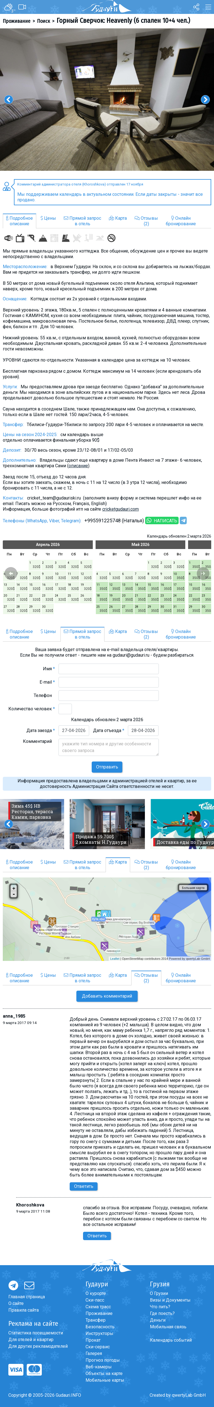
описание (78, 465)
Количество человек (31, 708)
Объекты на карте (104, 1373)
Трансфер (96, 1320)
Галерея (94, 1353)
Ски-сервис (98, 1346)
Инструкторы (99, 1333)
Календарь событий (171, 1340)
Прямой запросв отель (82, 221)
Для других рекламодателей (38, 1346)
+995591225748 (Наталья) (114, 520)
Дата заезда (40, 730)
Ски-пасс (95, 1300)
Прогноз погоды (103, 1360)
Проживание (16, 21)
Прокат (93, 1340)
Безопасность (100, 1326)
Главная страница (26, 1296)
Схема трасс (98, 1306)
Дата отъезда (108, 730)
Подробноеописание (19, 221)
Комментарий (39, 741)
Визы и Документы (170, 1300)
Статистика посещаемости (35, 1333)
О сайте (16, 1303)
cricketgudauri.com (120, 509)
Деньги (158, 1320)
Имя (49, 668)
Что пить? (160, 1306)
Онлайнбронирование (181, 221)
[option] (107, 99)
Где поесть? (162, 1313)
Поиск (43, 21)
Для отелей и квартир (31, 1339)
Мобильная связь (168, 1326)
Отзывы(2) (146, 221)
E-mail (47, 682)
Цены (48, 218)
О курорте (96, 1293)
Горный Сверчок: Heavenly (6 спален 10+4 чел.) (123, 20)
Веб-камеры (99, 1366)
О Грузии (159, 1293)
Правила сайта (23, 1310)
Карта (118, 218)
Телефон (44, 695)
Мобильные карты (105, 1380)
